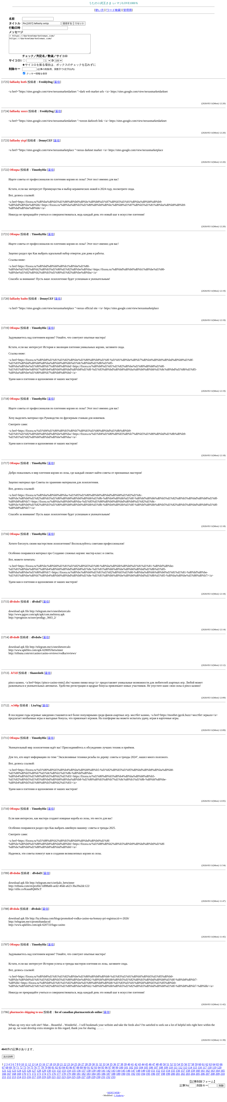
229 (93, 1080)
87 (74, 1071)
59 (196, 1068)
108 (161, 1071)
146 (128, 1074)
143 (113, 1074)
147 (133, 1074)
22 (64, 1068)
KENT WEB (113, 1096)
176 (54, 1077)
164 (217, 1074)
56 (185, 1068)
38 (121, 1068)
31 (96, 1068)
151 (153, 1074)
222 (58, 1080)
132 (59, 1074)
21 (61, 1068)
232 (108, 1080)
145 (123, 1074)
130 (49, 1074)
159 (193, 1074)
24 (72, 1068)
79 (46, 1071)
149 (143, 1074)
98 (113, 1071)
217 (34, 1080)
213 (14, 1080)
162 (208, 1074)
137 (83, 1074)
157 (183, 1074)
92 (92, 1071)
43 (139, 1068)
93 (95, 1071)
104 (141, 1071)
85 (67, 1071)
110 (171, 1071)
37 (118, 1068)
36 (114, 1068)
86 (70, 1071)
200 (173, 1077)
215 (24, 1080)
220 (48, 1080)
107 (156, 1071)
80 (49, 1071)
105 (146, 1071)
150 (148, 1074)
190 (123, 1077)
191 (128, 1077)
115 (195, 1071)
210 (222, 1077)
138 (88, 1074)
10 (22, 1068)
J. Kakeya (119, 1099)
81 (53, 1071)
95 (102, 1071)
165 (222, 1074)
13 (33, 1068)
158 (188, 1074)
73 (24, 1071)
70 (14, 1071)
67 (3, 1071)
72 (21, 1071)
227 (83, 1080)
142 (108, 1074)
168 (14, 1077)
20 (57, 1068)
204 (193, 1077)
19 (54, 1068)
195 (148, 1077)
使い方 (99, 10)
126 (29, 1074)
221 (53, 1080)
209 (217, 1077)
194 (143, 1077)
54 (178, 1068)
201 (178, 1077)
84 (63, 1071)
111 (175, 1071)
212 (9, 1080)
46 (150, 1068)
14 (36, 1068)
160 (198, 1074)
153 (163, 1074)
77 (38, 1071)
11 (26, 1068)
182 (83, 1077)
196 (153, 1077)
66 (221, 1068)
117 (205, 1071)
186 (103, 1077)
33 (104, 1068)
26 (79, 1068)
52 (171, 1068)
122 (9, 1074)
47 (153, 1068)
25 (75, 1068)
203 (188, 1077)
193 (138, 1077)
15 (40, 1068)
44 (143, 1068)
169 (19, 1077)
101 (126, 1071)
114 (190, 1071)
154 (168, 1074)
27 (82, 1068)
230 (98, 1080)
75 (31, 1071)
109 (166, 1071)
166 (4, 1077)
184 (93, 1077)
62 (206, 1068)
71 (17, 1071)
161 (203, 1074)
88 (77, 1071)
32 (100, 1068)
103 (136, 1071)
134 (69, 1074)
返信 (57, 85)
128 (39, 1074)
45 (146, 1068)
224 (68, 1080)
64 (213, 1068)
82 (56, 1071)
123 (14, 1074)
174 (44, 1077)
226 (78, 1080)
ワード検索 (113, 10)
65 (217, 1068)
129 (44, 1074)
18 (50, 1068)
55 (182, 1068)
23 (68, 1068)
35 (111, 1068)
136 (78, 1074)
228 (88, 1080)
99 (116, 1071)
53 (174, 1068)
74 (28, 1071)
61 (203, 1068)
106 (151, 1071)
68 (6, 1071)
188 (113, 1077)
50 (164, 1068)
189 (118, 1077)
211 (4, 1080)
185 (98, 1077)
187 (108, 1077)
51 (167, 1068)
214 (19, 1080)
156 (178, 1074)
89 (81, 1071)
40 (128, 1068)
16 (43, 1068)
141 (103, 1074)
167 (9, 1077)
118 (209, 1071)
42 (135, 1068)
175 (49, 1077)
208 (213, 1077)
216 (29, 1080)
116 (200, 1071)
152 (158, 1074)
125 (24, 1074)
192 (133, 1077)
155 (173, 1074)
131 (54, 1074)
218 (39, 1080)
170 (24, 1077)
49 (160, 1068)
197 (158, 1077)
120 (219, 1071)
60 (199, 1068)
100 (121, 1071)
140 (98, 1074)
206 (203, 1077)
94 (99, 1071)
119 (214, 1071)
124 (19, 1074)
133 (64, 1074)
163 (213, 1074)
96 (106, 1071)
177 (59, 1077)
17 (47, 1068)
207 (208, 1077)
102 (131, 1071)
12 (29, 1068)
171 (29, 1077)
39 (125, 1068)
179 (69, 1077)
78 (42, 1071)
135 (73, 1074)
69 (10, 1071)
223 (63, 1080)
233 (113, 1080)
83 (60, 1071)
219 (43, 1080)
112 (180, 1071)
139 (93, 1074)
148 (138, 1074)
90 (85, 1071)
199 (168, 1077)
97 (109, 1071)
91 (88, 1071)
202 (183, 1077)
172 (34, 1077)
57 (189, 1068)
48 (157, 1068)
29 (89, 1068)
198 (163, 1077)
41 (132, 1068)
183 (88, 1077)
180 (73, 1077)
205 (198, 1077)
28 (86, 1068)
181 (78, 1077)
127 (34, 1074)
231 (103, 1080)
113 (185, 1071)
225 (73, 1080)
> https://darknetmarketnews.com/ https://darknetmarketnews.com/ (54, 46)
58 (192, 1068)
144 (118, 1074)
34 (107, 1068)
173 (39, 1077)
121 (4, 1074)
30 (93, 1068)
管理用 (127, 10)
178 (64, 1077)
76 (35, 1071)
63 (210, 1068)
